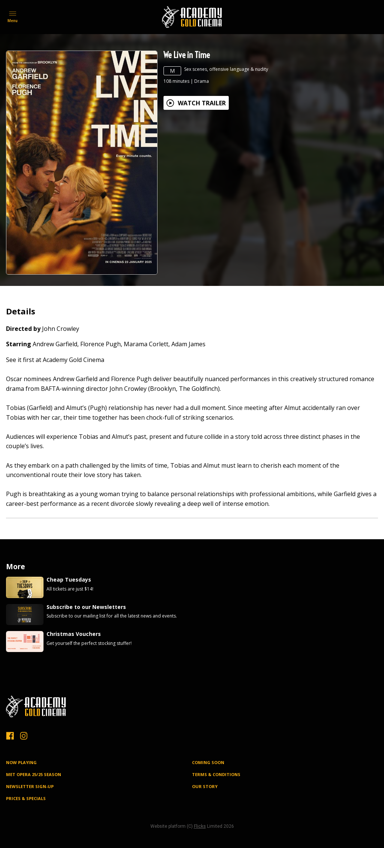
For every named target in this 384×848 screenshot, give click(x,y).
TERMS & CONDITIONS (216, 774)
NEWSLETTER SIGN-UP (30, 786)
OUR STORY (205, 786)
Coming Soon (208, 762)
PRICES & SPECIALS (26, 798)
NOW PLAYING (21, 762)
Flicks (200, 826)
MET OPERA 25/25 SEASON (33, 774)
